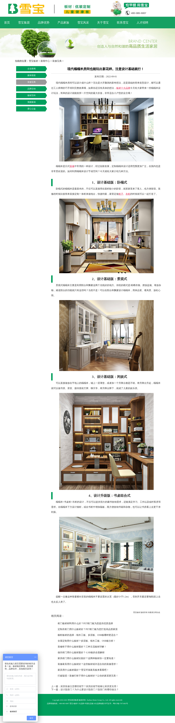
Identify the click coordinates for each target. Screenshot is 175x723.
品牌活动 (31, 89)
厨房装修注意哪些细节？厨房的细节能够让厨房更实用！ (89, 686)
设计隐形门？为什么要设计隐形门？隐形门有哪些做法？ (89, 689)
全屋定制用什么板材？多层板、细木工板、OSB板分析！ (87, 641)
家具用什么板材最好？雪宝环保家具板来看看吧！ (83, 670)
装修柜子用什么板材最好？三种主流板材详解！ (82, 646)
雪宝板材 (33, 61)
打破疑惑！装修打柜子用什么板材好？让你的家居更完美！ (88, 675)
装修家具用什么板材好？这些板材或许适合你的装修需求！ (88, 664)
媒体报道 (31, 75)
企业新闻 (31, 69)
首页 (7, 22)
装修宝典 (57, 61)
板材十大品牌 (79, 704)
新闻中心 (45, 61)
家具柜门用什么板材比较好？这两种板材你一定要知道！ (87, 658)
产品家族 (63, 22)
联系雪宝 (122, 22)
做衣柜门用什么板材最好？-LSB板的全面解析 (81, 652)
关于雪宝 (103, 22)
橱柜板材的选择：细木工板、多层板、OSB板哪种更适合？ (88, 635)
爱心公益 (31, 109)
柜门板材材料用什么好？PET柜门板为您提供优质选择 (85, 623)
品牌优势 (43, 22)
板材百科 (31, 95)
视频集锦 (31, 102)
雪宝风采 (83, 22)
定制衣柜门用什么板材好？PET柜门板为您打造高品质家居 (88, 629)
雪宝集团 (24, 22)
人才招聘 (142, 22)
